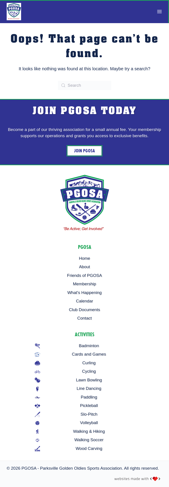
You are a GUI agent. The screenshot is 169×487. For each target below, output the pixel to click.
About (84, 266)
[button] (159, 11)
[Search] (84, 85)
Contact (84, 318)
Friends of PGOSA (84, 275)
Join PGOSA (84, 151)
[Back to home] (14, 11)
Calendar (84, 301)
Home (84, 258)
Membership (84, 284)
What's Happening (84, 292)
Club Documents (84, 309)
